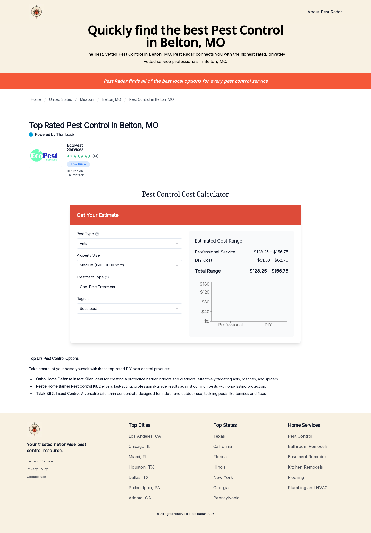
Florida (220, 456)
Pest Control (300, 436)
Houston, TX (141, 467)
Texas (219, 436)
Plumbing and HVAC (307, 487)
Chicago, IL (139, 446)
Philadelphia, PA (144, 487)
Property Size (88, 255)
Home (36, 99)
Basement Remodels (307, 456)
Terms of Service (40, 461)
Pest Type (88, 233)
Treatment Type (93, 277)
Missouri (87, 99)
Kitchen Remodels (305, 467)
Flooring (296, 477)
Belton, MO (111, 99)
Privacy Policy (37, 469)
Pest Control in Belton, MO (151, 99)
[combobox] (129, 243)
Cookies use (36, 477)
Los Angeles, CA (145, 436)
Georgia (221, 487)
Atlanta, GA (140, 498)
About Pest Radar (324, 11)
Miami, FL (138, 456)
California (222, 446)
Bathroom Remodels (308, 446)
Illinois (219, 467)
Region (83, 298)
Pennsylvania (226, 498)
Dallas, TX (139, 477)
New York (223, 477)
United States (60, 99)
